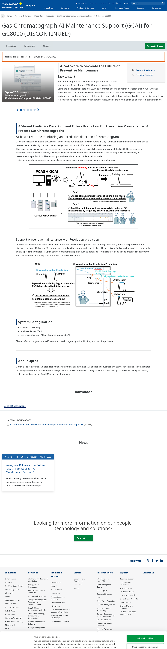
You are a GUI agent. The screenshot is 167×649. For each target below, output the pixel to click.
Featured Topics (122, 8)
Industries (48, 8)
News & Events (81, 3)
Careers (103, 3)
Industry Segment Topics (104, 585)
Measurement (56, 589)
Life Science (55, 606)
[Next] (38, 109)
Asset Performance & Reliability (36, 591)
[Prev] (17, 109)
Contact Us (156, 8)
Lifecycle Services (58, 602)
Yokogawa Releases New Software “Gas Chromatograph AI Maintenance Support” (27, 468)
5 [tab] (35, 110)
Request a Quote (155, 46)
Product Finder (125, 592)
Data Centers (10, 579)
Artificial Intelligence (105, 604)
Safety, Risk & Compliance (33, 585)
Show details (137, 644)
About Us (93, 3)
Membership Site (114, 3)
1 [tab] (21, 110)
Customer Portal (126, 595)
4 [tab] (31, 110)
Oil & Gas (9, 582)
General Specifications (146, 70)
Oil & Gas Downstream (14, 586)
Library (104, 8)
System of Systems (104, 594)
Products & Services (85, 8)
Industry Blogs (126, 602)
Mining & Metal (11, 603)
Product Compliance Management (128, 613)
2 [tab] (24, 110)
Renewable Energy (12, 600)
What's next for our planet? (104, 580)
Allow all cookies (145, 621)
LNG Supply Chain (12, 589)
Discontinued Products (44, 16)
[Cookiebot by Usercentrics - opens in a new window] (16, 644)
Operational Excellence (37, 596)
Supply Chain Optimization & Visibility (37, 609)
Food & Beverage (12, 607)
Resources (78, 584)
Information (56, 582)
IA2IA (99, 597)
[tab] (14, 406)
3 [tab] (28, 110)
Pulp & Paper (10, 611)
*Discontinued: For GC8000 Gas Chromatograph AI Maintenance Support (47, 424)
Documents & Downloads (79, 580)
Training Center (126, 588)
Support (140, 8)
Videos (76, 588)
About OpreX (102, 590)
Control (54, 586)
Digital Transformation (106, 601)
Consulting (55, 593)
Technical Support (144, 75)
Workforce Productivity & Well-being (38, 580)
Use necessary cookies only (145, 630)
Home (9, 16)
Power (7, 596)
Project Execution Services (58, 598)
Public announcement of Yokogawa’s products (60, 610)
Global (126, 3)
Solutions (65, 8)
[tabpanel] (28, 82)
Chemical (9, 593)
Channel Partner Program (126, 607)
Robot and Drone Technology (104, 609)
